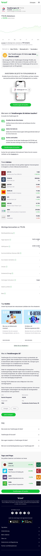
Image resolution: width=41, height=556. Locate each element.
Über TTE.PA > (14, 49)
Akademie (14, 154)
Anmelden (3, 43)
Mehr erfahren (6, 340)
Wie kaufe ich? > (24, 49)
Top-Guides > (34, 49)
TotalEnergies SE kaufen (20, 105)
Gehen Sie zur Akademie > (21, 345)
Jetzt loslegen (8, 414)
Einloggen (32, 2)
